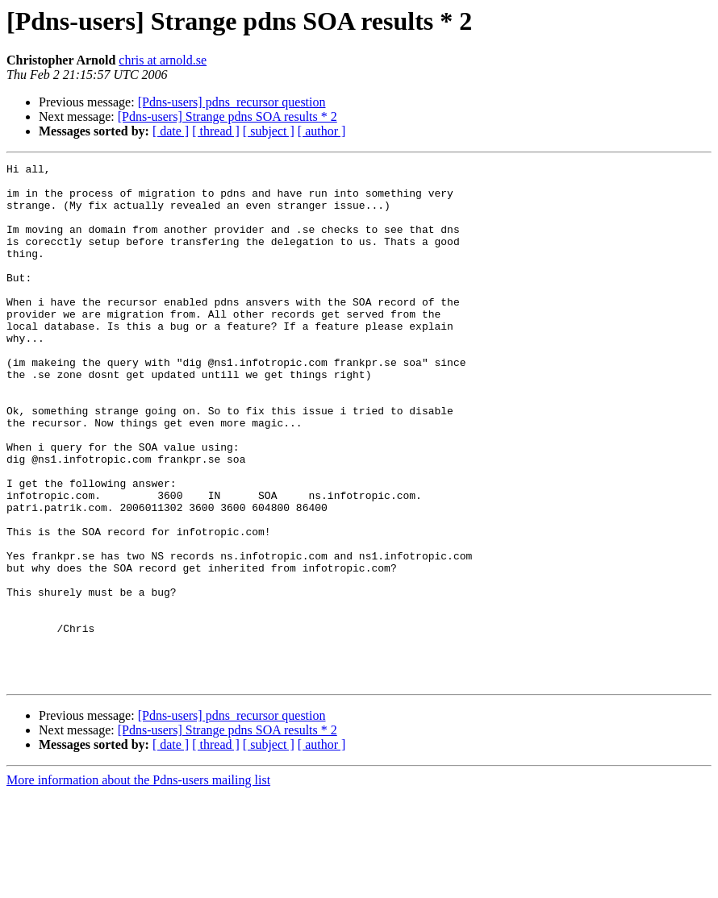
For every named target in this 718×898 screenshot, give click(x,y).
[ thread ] (216, 131)
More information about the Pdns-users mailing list (138, 884)
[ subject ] (268, 131)
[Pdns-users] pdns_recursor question (232, 102)
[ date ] (170, 131)
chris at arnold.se (163, 60)
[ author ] (322, 131)
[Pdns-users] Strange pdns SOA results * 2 (227, 116)
